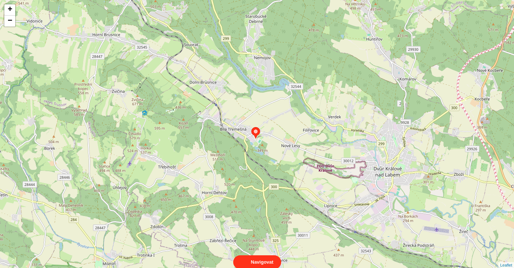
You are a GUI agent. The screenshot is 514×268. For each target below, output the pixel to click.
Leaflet (506, 258)
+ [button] (10, 9)
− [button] (10, 21)
